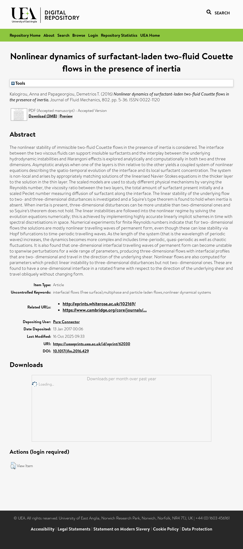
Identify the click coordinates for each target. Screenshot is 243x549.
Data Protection (197, 529)
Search (63, 35)
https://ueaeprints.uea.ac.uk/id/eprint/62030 (91, 343)
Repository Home (25, 35)
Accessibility (43, 529)
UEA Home (150, 35)
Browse (78, 35)
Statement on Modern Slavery (121, 529)
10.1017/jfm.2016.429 (71, 351)
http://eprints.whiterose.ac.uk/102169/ (99, 304)
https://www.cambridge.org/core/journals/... (105, 310)
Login (93, 35)
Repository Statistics (119, 35)
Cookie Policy (166, 529)
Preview (66, 116)
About (49, 35)
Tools (18, 83)
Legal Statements (74, 529)
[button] (13, 465)
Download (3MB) (43, 116)
